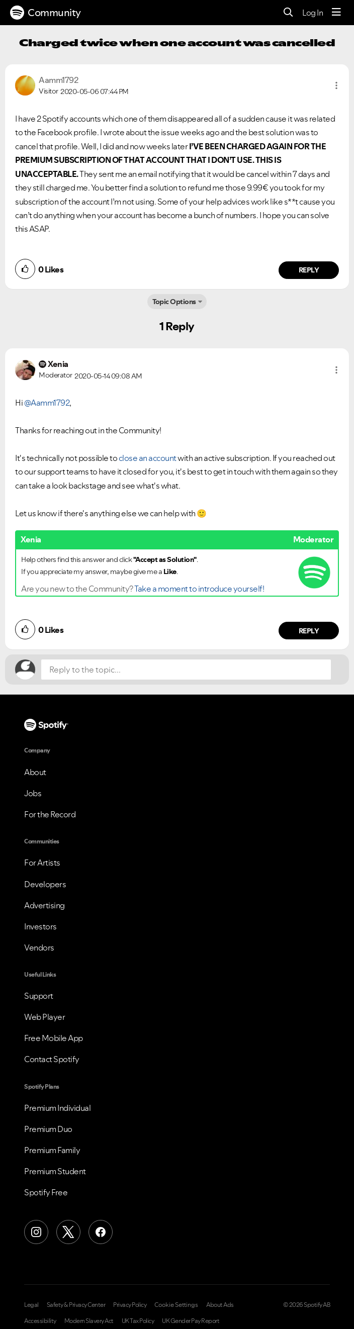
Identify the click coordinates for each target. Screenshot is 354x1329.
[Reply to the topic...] (186, 669)
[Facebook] (100, 1232)
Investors (40, 926)
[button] (336, 85)
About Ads (220, 1305)
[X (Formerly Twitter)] (68, 1232)
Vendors (39, 947)
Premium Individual (57, 1107)
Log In (312, 12)
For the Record (49, 814)
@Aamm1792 (47, 402)
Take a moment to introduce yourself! (199, 588)
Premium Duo (48, 1128)
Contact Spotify (51, 1059)
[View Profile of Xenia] (58, 363)
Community (45, 13)
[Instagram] (36, 1232)
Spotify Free (45, 1192)
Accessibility (40, 1321)
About (35, 772)
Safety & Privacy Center (76, 1305)
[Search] (288, 13)
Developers (45, 884)
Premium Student (55, 1171)
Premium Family (52, 1150)
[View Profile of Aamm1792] (58, 79)
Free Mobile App (53, 1037)
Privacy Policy (129, 1305)
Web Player (44, 1016)
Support (38, 995)
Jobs (32, 793)
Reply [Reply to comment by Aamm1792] (309, 270)
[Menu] (336, 13)
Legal (31, 1305)
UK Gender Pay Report (190, 1321)
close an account (147, 457)
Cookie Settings (176, 1305)
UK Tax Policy (138, 1321)
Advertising (44, 905)
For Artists (42, 862)
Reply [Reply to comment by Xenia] (309, 631)
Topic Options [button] (174, 302)
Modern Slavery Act (89, 1321)
